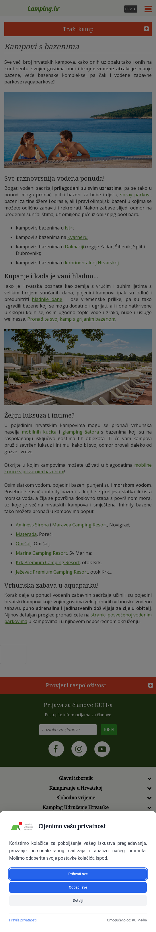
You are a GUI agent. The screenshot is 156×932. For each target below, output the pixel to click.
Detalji (78, 900)
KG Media (139, 920)
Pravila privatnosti (22, 920)
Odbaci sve (78, 887)
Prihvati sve (78, 874)
